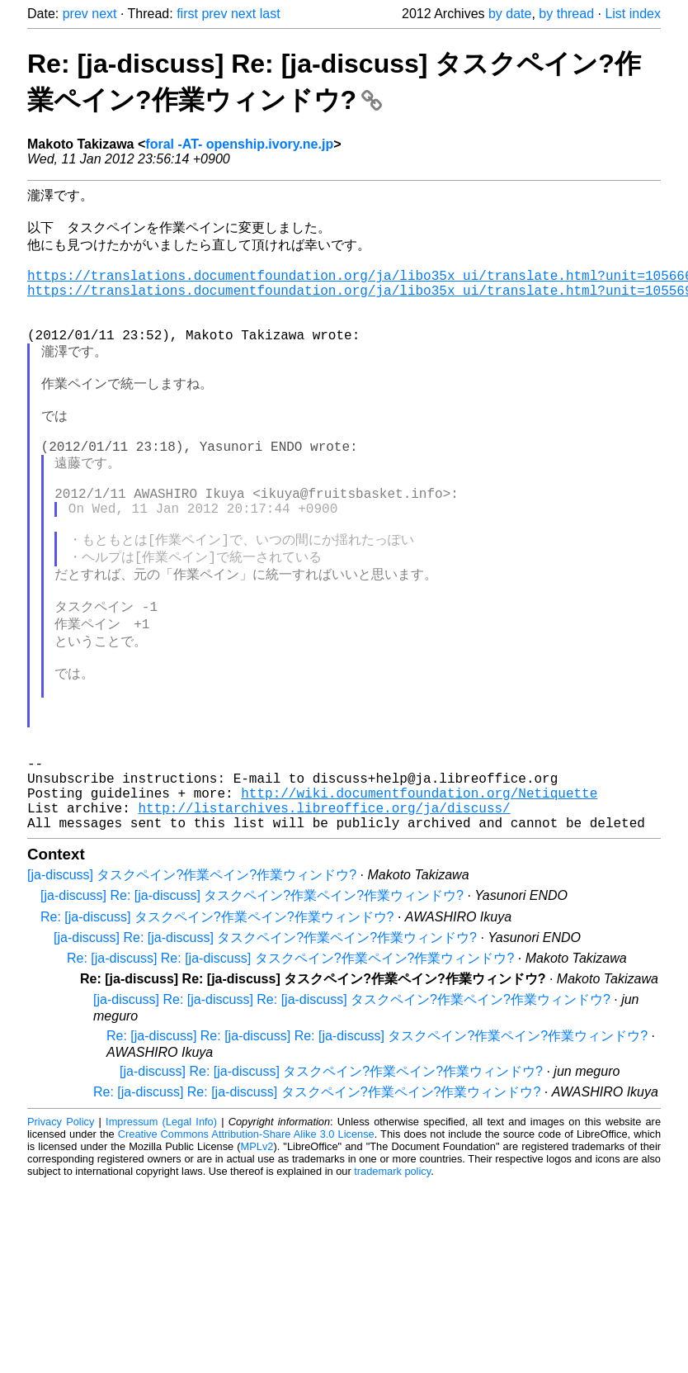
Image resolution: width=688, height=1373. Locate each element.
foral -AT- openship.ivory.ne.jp (239, 144)
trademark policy (392, 1283)
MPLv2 (257, 1258)
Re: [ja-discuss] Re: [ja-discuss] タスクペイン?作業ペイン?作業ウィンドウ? (290, 1070)
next (104, 14)
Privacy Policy (60, 1234)
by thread (566, 14)
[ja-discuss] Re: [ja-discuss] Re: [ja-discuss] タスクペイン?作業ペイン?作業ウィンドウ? (351, 1112)
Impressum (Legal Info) (161, 1234)
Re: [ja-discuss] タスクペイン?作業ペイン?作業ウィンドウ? (217, 1029)
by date (509, 14)
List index (633, 14)
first (187, 14)
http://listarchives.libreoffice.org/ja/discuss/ (324, 916)
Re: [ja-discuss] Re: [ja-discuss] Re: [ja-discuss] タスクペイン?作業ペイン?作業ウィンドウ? (377, 1148)
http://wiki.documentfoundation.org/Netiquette (419, 898)
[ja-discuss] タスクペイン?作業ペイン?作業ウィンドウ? (191, 987)
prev (75, 14)
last (270, 14)
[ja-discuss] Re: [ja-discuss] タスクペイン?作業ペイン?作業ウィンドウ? (252, 1008)
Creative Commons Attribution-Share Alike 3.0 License (246, 1246)
